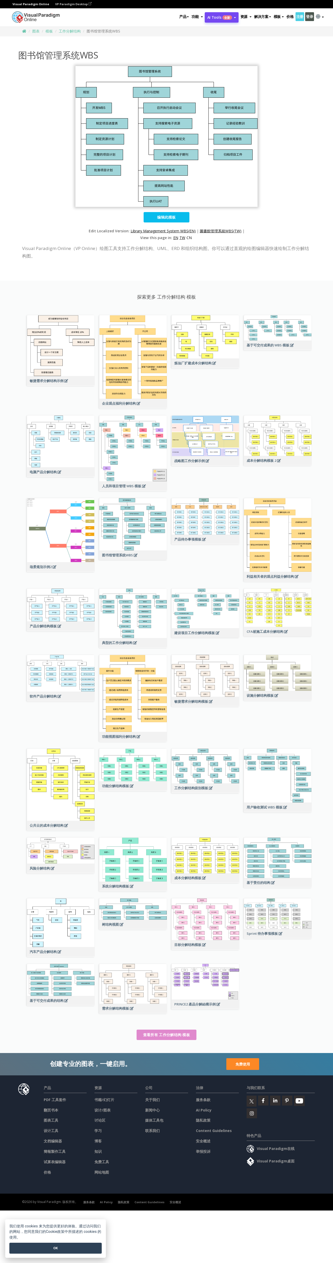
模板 (49, 31)
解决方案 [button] (262, 16)
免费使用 (242, 1064)
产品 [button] (184, 16)
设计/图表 (102, 1110)
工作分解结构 (70, 31)
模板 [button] (279, 16)
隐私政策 (203, 1120)
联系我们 (152, 1130)
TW (182, 237)
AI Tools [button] (221, 17)
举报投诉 (203, 1151)
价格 (289, 16)
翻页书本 (51, 1110)
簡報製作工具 (55, 1151)
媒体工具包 (154, 1120)
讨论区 (99, 1120)
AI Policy (204, 1110)
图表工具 (51, 1120)
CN (189, 237)
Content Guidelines (214, 1130)
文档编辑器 (53, 1141)
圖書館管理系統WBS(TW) (220, 230)
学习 (98, 1130)
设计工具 (51, 1130)
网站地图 (101, 1172)
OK (55, 1248)
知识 (98, 1151)
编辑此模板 (166, 217)
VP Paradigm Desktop (73, 4)
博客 (98, 1141)
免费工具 (101, 1161)
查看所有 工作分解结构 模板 (166, 1034)
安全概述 (203, 1141)
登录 (309, 16)
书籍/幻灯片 (104, 1099)
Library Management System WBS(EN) (163, 230)
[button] (197, 16)
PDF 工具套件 (55, 1099)
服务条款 (203, 1099)
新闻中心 (152, 1110)
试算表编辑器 (55, 1161)
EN (175, 237)
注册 (299, 16)
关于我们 (152, 1099)
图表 (36, 31)
